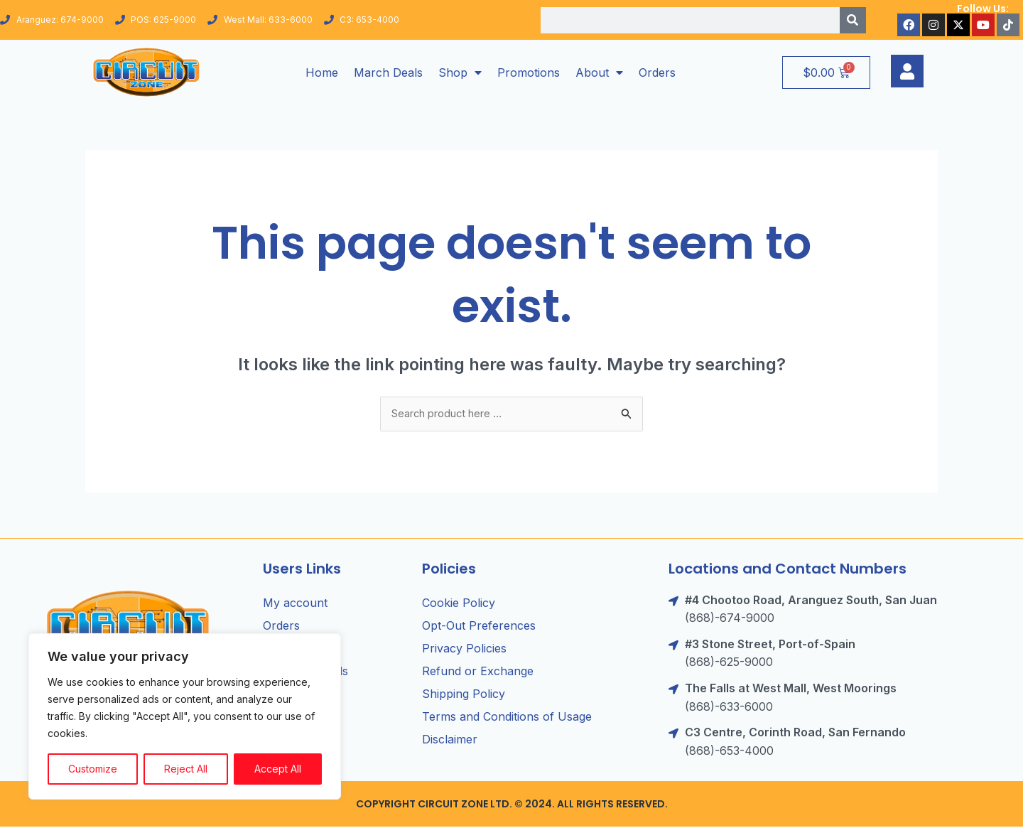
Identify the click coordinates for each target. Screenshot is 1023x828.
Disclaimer (449, 740)
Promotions (528, 72)
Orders (657, 72)
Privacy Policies (464, 649)
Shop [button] (460, 72)
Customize (92, 769)
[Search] (853, 20)
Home (321, 72)
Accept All (277, 769)
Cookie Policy (458, 604)
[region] (184, 716)
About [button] (599, 72)
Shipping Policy (463, 695)
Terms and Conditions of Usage (507, 718)
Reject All (185, 769)
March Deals (388, 72)
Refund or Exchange (478, 672)
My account (295, 604)
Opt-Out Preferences (479, 627)
